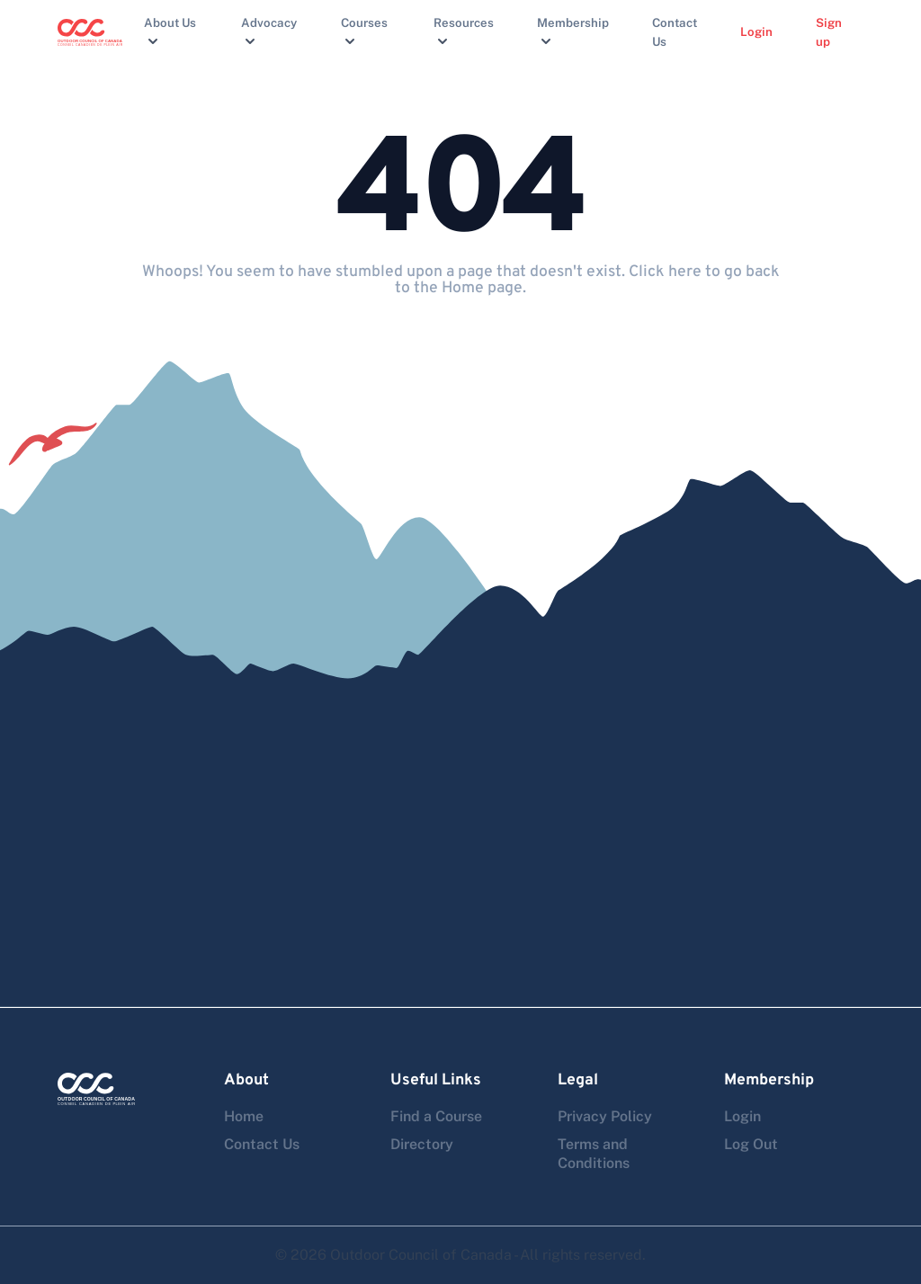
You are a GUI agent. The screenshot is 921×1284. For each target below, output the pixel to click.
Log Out (751, 1144)
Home (244, 1116)
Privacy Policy (605, 1116)
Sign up (829, 32)
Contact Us (674, 32)
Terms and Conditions (594, 1154)
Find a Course (436, 1116)
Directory (421, 1144)
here (685, 272)
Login (756, 31)
